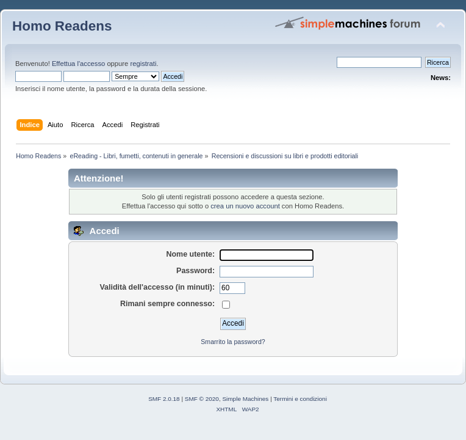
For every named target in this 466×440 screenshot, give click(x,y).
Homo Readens (62, 26)
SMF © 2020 (202, 398)
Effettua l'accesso (78, 63)
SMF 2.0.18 (164, 398)
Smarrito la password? (233, 341)
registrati (143, 63)
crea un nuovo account (245, 206)
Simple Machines (245, 398)
